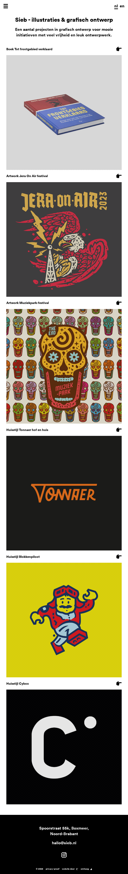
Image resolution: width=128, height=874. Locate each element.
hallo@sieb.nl (64, 842)
